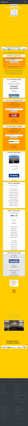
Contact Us (18, 407)
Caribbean (18, 387)
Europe (17, 390)
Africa (16, 385)
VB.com (3, 409)
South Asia (24, 399)
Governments (4, 392)
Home (2, 385)
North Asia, (18, 399)
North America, (19, 394)
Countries (3, 387)
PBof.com (4, 2)
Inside (2, 394)
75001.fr (3, 420)
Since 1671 (4, 407)
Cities (2, 390)
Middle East (18, 392)
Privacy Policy (18, 413)
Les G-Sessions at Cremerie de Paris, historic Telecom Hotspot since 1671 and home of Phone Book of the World (14, 316)
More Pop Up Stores (14, 327)
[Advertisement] (14, 32)
